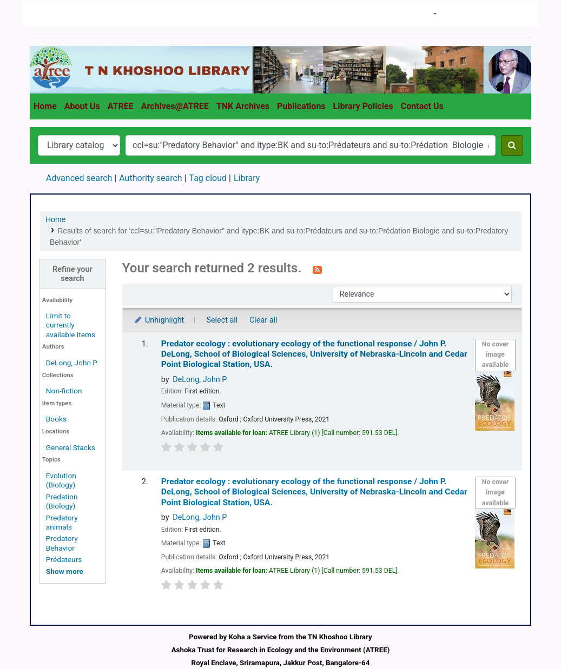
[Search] (512, 145)
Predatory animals (62, 522)
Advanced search (79, 178)
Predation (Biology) (62, 501)
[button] (430, 14)
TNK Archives (242, 106)
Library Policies (363, 106)
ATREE (121, 106)
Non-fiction (64, 390)
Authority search (150, 178)
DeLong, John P (200, 379)
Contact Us (422, 106)
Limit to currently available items (70, 324)
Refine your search (72, 274)
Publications (301, 106)
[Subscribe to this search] (317, 269)
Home (45, 106)
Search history (470, 13)
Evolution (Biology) (61, 480)
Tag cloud (208, 178)
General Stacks (70, 447)
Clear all (263, 320)
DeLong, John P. (72, 362)
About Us (82, 106)
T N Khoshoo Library (55, 14)
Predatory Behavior (62, 543)
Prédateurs (64, 559)
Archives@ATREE (175, 106)
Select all (221, 320)
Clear (514, 14)
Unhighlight (158, 320)
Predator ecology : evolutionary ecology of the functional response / (314, 354)
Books (56, 418)
